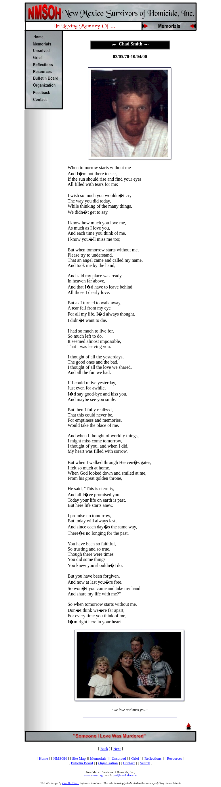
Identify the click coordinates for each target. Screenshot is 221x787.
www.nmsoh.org (93, 775)
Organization (108, 763)
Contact (129, 763)
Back (104, 748)
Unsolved (119, 758)
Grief (135, 758)
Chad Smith (130, 43)
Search (145, 763)
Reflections (152, 758)
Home (43, 758)
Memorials (98, 758)
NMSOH (60, 758)
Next (117, 748)
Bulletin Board (82, 763)
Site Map (79, 758)
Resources (174, 758)
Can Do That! (70, 783)
